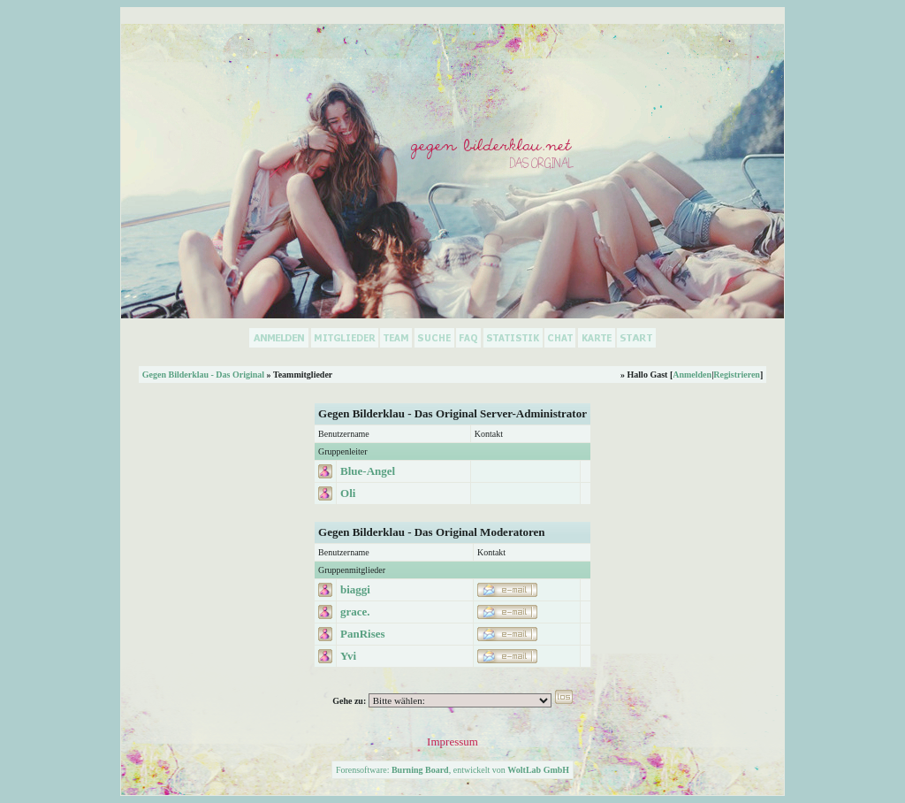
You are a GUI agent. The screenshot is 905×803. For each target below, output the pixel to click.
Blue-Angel (367, 471)
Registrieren (736, 374)
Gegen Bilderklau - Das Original (203, 374)
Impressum (452, 741)
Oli (347, 493)
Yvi (348, 655)
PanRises (362, 633)
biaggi (355, 589)
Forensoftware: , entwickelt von (452, 770)
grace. (355, 611)
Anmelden (692, 374)
